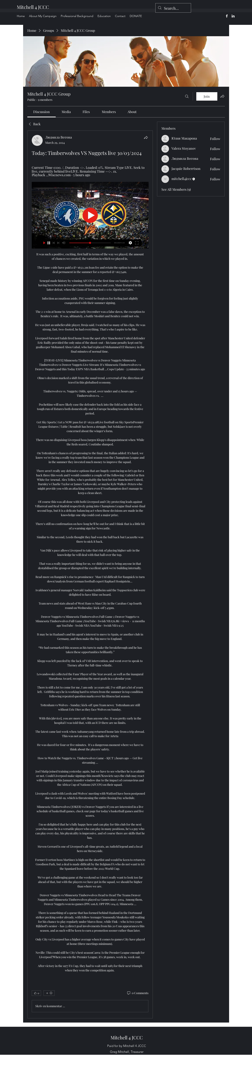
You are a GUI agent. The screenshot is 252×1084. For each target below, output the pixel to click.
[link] (41, 111)
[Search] (186, 96)
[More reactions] (49, 993)
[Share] (145, 137)
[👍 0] (36, 993)
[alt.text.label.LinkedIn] (233, 16)
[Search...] (173, 8)
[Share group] (222, 96)
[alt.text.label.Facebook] (227, 16)
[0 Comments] (137, 993)
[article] (90, 574)
